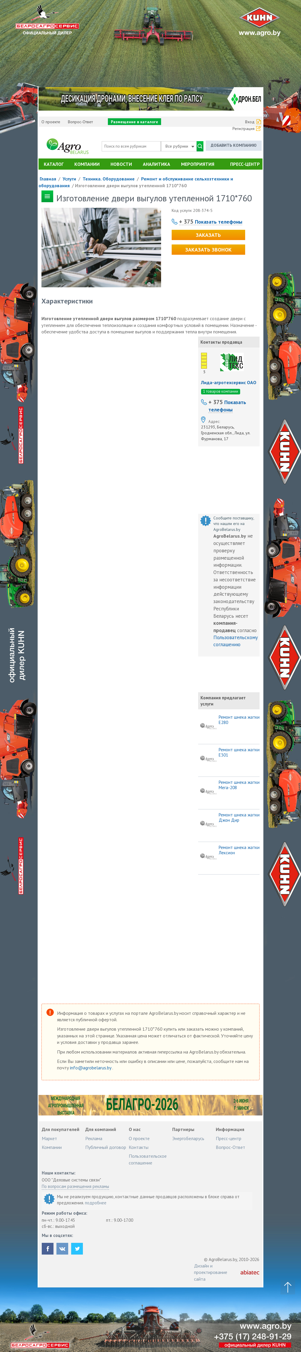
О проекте (50, 121)
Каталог (53, 164)
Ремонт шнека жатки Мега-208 (239, 785)
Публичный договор (105, 1147)
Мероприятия (197, 164)
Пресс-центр (245, 164)
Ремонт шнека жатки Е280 (239, 720)
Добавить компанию (234, 145)
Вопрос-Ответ (80, 121)
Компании (87, 164)
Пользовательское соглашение (148, 1159)
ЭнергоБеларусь (188, 1138)
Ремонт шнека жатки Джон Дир (239, 817)
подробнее (95, 1203)
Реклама (93, 1138)
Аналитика (156, 164)
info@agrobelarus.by (91, 1068)
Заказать (208, 235)
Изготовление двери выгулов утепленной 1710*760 (131, 185)
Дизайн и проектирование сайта (210, 1272)
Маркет (49, 1138)
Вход (250, 121)
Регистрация (244, 128)
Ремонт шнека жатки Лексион (239, 850)
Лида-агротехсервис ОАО (228, 382)
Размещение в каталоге (134, 121)
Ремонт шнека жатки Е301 (239, 752)
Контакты (138, 1147)
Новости (121, 164)
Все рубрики (179, 146)
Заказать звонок (208, 249)
